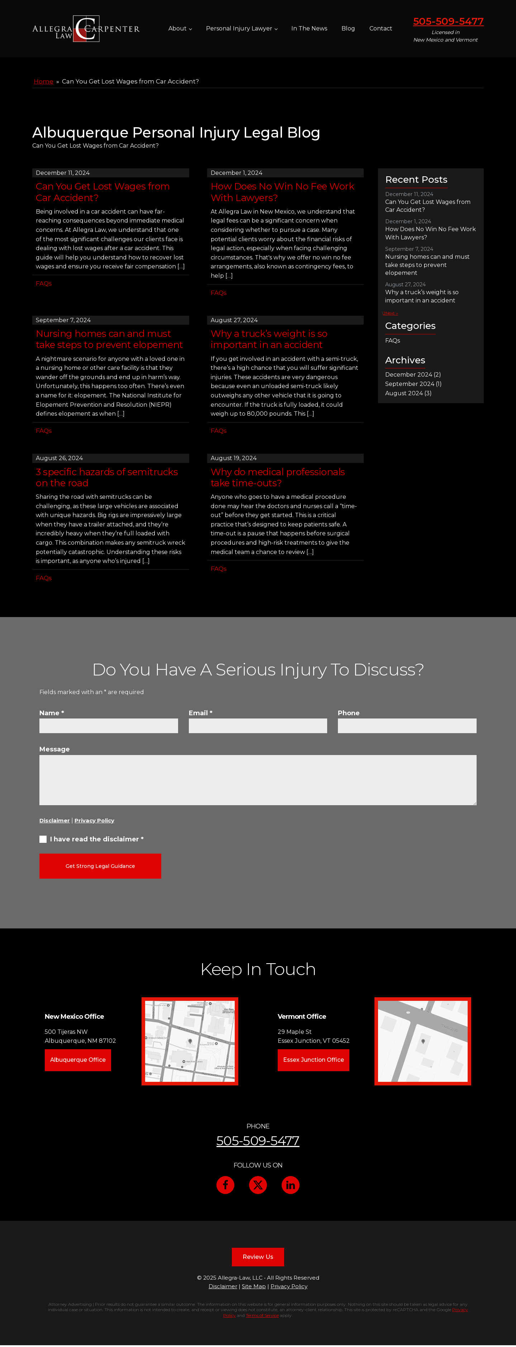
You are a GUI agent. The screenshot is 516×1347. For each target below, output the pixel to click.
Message (54, 749)
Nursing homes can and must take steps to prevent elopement (109, 339)
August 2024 (404, 393)
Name (51, 713)
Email (200, 713)
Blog (348, 28)
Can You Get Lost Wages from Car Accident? (103, 192)
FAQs (44, 283)
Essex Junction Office (314, 1058)
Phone (349, 713)
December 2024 (408, 374)
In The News (309, 28)
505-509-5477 (448, 21)
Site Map (254, 1288)
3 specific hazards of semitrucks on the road (107, 477)
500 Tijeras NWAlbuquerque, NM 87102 (80, 1035)
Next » (392, 313)
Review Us (258, 1257)
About (177, 28)
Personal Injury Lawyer (239, 28)
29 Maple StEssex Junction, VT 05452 (313, 1035)
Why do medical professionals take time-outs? (278, 477)
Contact (380, 28)
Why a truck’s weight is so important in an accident (269, 339)
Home (43, 81)
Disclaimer (54, 820)
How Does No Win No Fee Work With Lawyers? (282, 192)
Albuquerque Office (78, 1058)
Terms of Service (262, 1317)
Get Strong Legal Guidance (100, 866)
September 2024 (409, 384)
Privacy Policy (94, 820)
